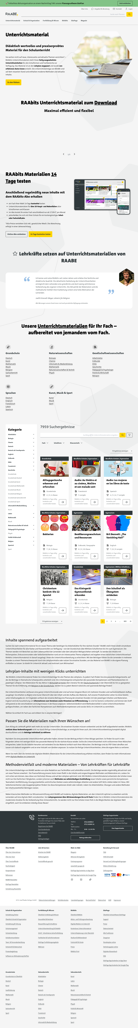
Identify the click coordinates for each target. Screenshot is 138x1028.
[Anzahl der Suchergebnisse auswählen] (121, 451)
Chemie (52, 361)
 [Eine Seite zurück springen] (63, 154)
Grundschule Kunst (14, 482)
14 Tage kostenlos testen (40, 234)
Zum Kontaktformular (78, 832)
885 (125, 621)
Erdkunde (96, 361)
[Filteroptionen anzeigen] (129, 435)
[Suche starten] (129, 14)
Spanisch (9, 409)
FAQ (39, 836)
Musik (8, 367)
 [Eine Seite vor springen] (74, 154)
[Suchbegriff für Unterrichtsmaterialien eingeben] (79, 435)
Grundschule (12, 474)
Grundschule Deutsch (15, 478)
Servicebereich (42, 832)
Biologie (52, 358)
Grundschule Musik (14, 490)
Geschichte (96, 367)
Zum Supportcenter (118, 828)
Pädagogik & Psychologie (102, 370)
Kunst (8, 361)
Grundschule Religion (15, 494)
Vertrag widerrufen (85, 838)
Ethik (94, 364)
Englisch (9, 400)
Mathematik (11, 364)
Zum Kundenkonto (44, 829)
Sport (8, 375)
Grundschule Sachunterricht (17, 498)
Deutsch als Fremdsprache (16, 450)
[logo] (12, 14)
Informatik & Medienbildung (60, 364)
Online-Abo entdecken (16, 234)
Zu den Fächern (13, 82)
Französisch (10, 403)
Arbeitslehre (97, 358)
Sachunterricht (12, 372)
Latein (8, 406)
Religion (9, 370)
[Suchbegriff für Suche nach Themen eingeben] (73, 14)
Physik (51, 372)
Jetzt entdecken (125, 3)
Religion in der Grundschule (42, 685)
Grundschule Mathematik (16, 486)
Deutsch (9, 358)
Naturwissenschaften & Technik (61, 370)
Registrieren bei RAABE (45, 826)
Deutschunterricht (91, 683)
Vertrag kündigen (43, 839)
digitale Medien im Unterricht (22, 756)
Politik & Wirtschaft (100, 372)
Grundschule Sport (14, 502)
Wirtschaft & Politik (57, 683)
